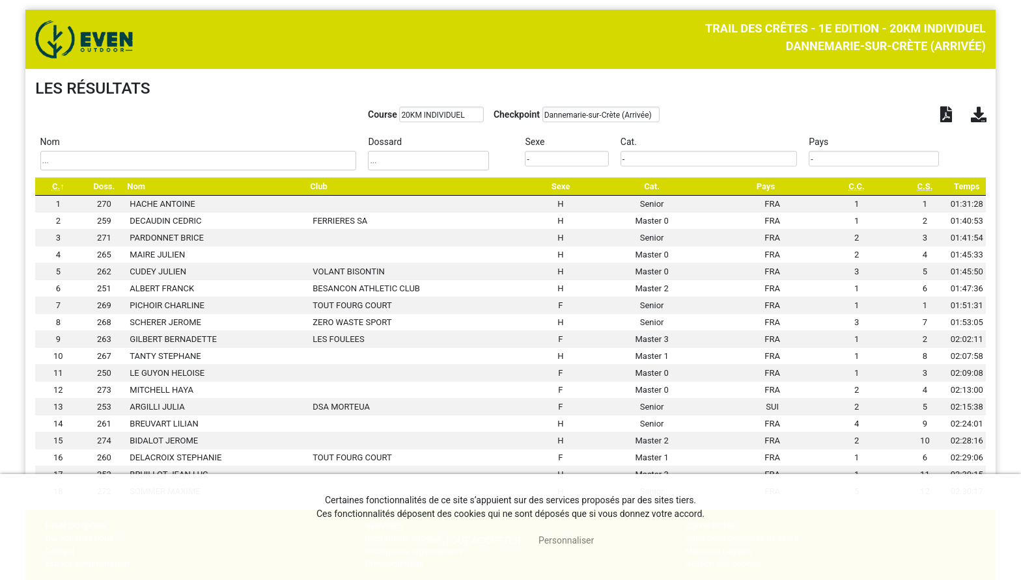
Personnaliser (566, 540)
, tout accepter (474, 540)
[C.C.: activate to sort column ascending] (856, 186)
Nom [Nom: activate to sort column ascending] (136, 186)
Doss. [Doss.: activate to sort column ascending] (104, 186)
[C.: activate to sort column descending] (58, 186)
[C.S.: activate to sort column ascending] (924, 186)
